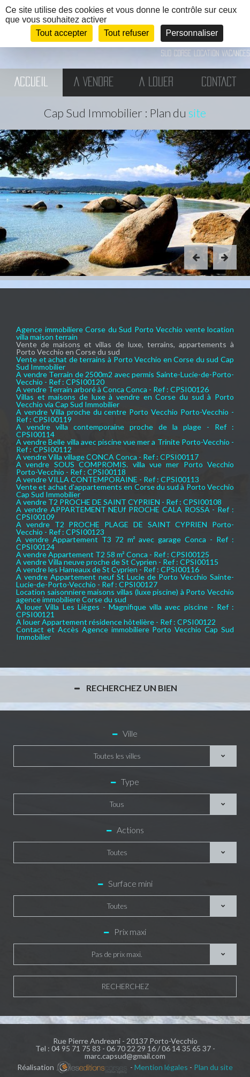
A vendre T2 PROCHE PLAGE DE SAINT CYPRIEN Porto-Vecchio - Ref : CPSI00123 (125, 528)
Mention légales (161, 1067)
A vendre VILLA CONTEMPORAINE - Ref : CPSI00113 (107, 479)
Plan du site (213, 1067)
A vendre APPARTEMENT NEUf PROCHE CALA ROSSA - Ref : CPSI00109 (125, 513)
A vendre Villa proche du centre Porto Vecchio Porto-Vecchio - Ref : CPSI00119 (125, 415)
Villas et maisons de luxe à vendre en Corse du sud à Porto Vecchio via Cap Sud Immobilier (125, 400)
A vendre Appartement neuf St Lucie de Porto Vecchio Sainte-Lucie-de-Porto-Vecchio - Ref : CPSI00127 (125, 580)
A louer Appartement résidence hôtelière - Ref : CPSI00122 (116, 621)
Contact (218, 82)
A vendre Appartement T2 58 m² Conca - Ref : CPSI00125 (112, 554)
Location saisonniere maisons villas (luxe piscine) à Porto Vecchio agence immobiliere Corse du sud (125, 595)
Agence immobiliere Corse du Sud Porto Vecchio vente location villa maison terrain (125, 333)
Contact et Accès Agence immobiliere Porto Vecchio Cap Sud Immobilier (125, 633)
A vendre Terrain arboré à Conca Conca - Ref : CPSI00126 (112, 389)
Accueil (31, 82)
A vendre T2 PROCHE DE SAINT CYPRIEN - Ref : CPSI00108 (119, 501)
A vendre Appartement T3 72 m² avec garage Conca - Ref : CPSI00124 (125, 543)
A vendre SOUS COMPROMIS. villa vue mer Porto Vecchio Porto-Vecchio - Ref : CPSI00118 (125, 468)
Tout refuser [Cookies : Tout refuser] (126, 33)
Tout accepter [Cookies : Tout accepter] (61, 33)
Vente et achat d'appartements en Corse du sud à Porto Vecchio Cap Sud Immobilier (125, 490)
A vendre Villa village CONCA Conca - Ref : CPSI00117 (107, 456)
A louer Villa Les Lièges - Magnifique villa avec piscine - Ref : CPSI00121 (125, 610)
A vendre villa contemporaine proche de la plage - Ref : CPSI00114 (125, 430)
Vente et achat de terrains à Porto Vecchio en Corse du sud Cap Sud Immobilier (125, 363)
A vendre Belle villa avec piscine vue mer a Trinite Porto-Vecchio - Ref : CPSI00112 (125, 445)
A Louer (156, 82)
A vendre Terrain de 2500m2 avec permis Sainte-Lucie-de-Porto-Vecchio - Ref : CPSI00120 (125, 378)
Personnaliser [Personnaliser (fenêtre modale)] (192, 33)
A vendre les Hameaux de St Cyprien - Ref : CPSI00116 (107, 569)
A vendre (93, 82)
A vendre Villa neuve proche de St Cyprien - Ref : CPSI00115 (117, 561)
